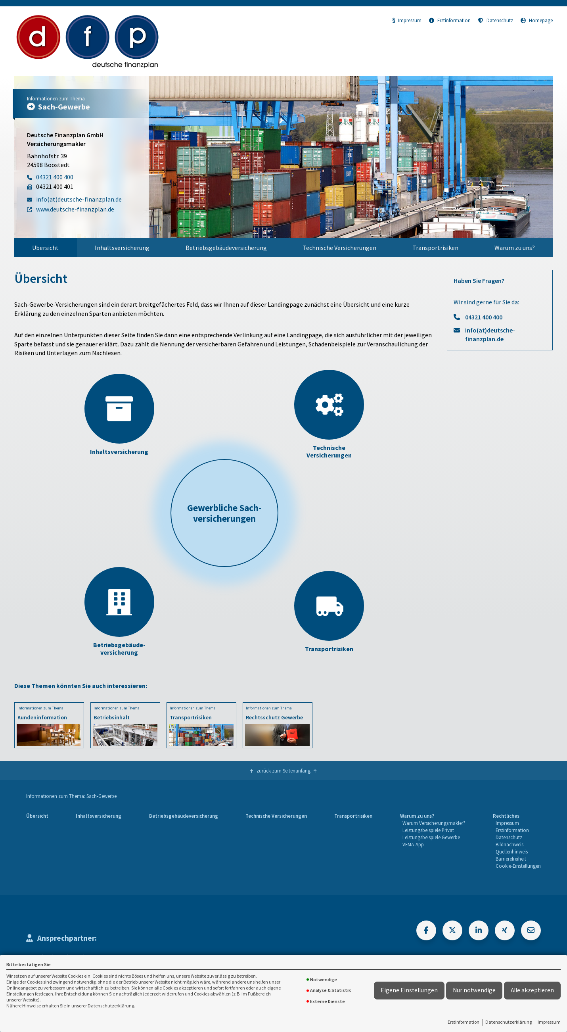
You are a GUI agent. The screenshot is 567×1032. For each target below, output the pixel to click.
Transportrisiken (435, 248)
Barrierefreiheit (511, 858)
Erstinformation (463, 1022)
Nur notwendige (474, 990)
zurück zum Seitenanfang (283, 770)
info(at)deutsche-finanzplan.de (490, 334)
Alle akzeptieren (532, 990)
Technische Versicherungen (339, 248)
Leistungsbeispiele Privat (428, 830)
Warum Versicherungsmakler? (433, 823)
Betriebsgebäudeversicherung (226, 248)
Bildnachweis (509, 844)
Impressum (549, 1022)
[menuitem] (45, 247)
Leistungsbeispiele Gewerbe (431, 837)
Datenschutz (495, 20)
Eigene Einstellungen (409, 990)
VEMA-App (413, 844)
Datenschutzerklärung (508, 1022)
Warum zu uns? (514, 248)
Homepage (537, 20)
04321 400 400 (483, 317)
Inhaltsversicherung (122, 248)
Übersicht (45, 248)
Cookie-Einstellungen (518, 866)
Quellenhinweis (512, 851)
